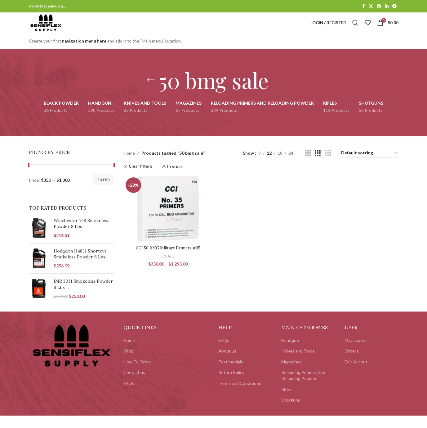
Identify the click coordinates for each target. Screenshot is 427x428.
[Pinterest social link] (379, 6)
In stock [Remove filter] (175, 178)
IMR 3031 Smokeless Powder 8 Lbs (83, 297)
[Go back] (150, 92)
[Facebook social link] (363, 6)
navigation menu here (84, 53)
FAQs (128, 395)
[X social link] (371, 6)
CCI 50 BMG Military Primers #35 (167, 259)
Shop (128, 363)
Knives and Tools (297, 363)
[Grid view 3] (318, 166)
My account (356, 352)
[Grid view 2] (308, 166)
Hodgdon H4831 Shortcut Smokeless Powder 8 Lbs (80, 266)
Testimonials (230, 374)
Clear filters (140, 179)
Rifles (286, 401)
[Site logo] (58, 28)
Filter (103, 192)
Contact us (134, 385)
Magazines (291, 374)
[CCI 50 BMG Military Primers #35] (167, 221)
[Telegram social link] (394, 6)
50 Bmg (167, 267)
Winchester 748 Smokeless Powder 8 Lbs (81, 236)
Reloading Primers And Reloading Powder (303, 388)
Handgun (290, 352)
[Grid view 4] (328, 166)
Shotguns (290, 412)
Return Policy (231, 385)
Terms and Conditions (239, 395)
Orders (351, 363)
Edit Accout (356, 374)
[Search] (355, 29)
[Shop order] (369, 165)
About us (227, 363)
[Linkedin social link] (386, 6)
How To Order (137, 374)
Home (129, 165)
